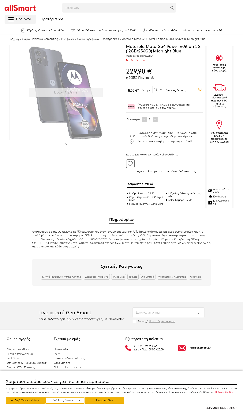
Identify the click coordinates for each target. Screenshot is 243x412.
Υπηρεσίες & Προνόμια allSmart (27, 363)
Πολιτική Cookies (224, 391)
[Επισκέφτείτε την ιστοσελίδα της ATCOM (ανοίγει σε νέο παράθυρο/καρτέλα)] (222, 408)
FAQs (57, 354)
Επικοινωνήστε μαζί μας (69, 358)
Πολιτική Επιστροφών (67, 367)
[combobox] (158, 89)
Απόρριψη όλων (66, 400)
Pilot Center (14, 358)
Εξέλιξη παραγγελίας (20, 354)
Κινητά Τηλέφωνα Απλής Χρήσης (61, 277)
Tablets (133, 277)
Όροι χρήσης (62, 363)
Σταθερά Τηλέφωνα (96, 277)
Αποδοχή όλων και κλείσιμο (107, 400)
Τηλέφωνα (119, 277)
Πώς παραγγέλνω (18, 349)
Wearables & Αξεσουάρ (172, 277)
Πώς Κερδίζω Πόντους (21, 367)
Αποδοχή (156, 321)
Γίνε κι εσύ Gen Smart (82, 315)
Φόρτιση (195, 277)
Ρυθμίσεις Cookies (23, 400)
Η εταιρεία (61, 349)
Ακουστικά (147, 277)
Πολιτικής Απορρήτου (162, 321)
